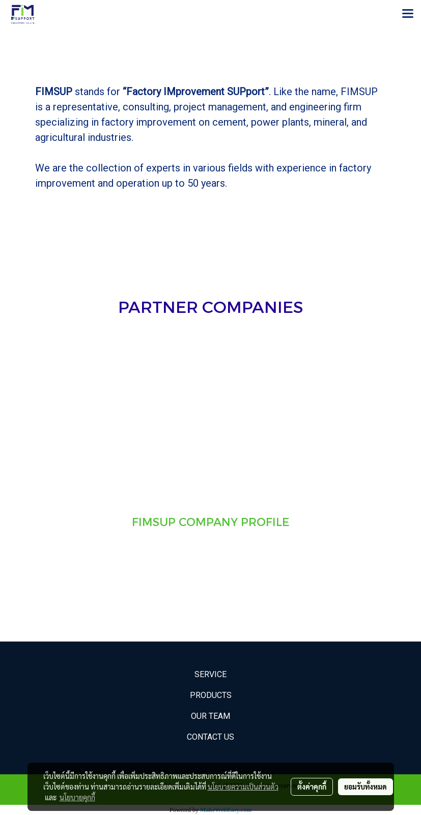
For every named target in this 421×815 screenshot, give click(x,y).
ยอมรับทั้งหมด (365, 786)
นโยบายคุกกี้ (77, 797)
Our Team (210, 716)
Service (210, 674)
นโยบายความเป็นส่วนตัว (243, 786)
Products (211, 695)
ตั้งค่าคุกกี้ (311, 786)
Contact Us (210, 737)
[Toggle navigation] (408, 14)
